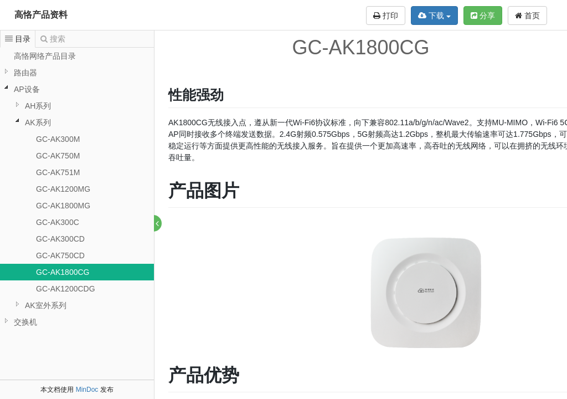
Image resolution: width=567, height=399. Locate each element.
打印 (385, 15)
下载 (434, 15)
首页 (527, 15)
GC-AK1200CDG (65, 288)
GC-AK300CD (60, 238)
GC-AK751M (58, 172)
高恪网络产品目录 (45, 56)
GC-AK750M (58, 155)
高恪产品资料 (41, 14)
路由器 (25, 72)
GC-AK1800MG (63, 205)
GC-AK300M (58, 139)
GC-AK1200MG (63, 189)
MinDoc (87, 389)
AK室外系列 (45, 305)
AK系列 (38, 122)
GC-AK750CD (60, 255)
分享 (483, 15)
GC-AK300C (57, 222)
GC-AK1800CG (62, 272)
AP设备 (27, 89)
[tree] (77, 189)
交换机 (25, 322)
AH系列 (38, 105)
